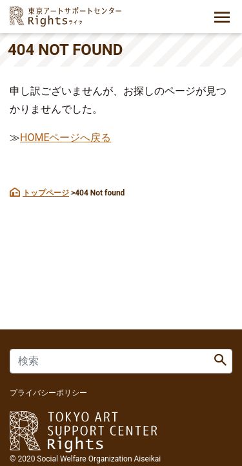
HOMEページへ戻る (65, 137)
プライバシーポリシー (48, 392)
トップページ (46, 192)
